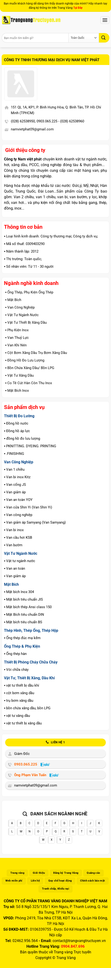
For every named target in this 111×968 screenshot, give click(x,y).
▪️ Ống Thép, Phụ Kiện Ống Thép (29, 292)
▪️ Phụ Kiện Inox (17, 330)
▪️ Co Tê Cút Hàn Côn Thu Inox (28, 383)
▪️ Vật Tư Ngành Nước (22, 315)
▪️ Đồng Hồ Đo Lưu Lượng (24, 360)
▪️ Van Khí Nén (16, 345)
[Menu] (104, 20)
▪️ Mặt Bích (13, 300)
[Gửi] (104, 37)
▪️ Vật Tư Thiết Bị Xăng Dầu (26, 322)
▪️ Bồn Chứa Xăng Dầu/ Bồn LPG (29, 368)
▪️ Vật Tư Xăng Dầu (19, 375)
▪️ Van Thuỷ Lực (17, 338)
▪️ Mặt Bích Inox (17, 390)
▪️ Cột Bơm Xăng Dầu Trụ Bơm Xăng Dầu (36, 353)
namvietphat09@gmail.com (32, 129)
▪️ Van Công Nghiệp (20, 307)
